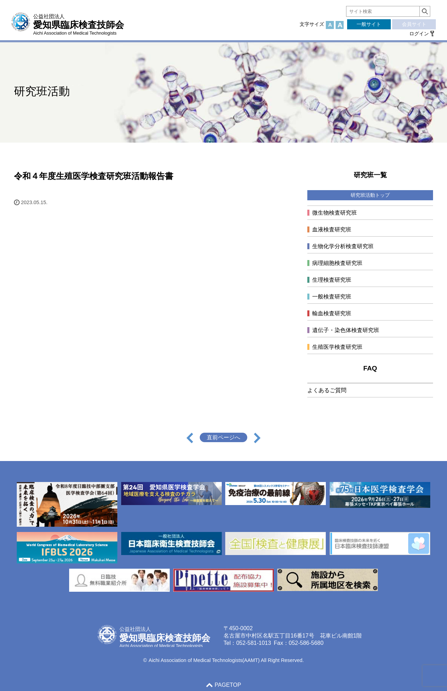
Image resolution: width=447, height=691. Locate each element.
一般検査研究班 (331, 297)
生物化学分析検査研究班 (343, 246)
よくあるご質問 (326, 390)
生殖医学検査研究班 (337, 347)
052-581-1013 (253, 643)
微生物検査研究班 (334, 213)
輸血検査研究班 (331, 313)
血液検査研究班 (331, 229)
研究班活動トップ (370, 195)
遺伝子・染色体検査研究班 (345, 330)
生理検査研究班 (331, 280)
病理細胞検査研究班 (337, 263)
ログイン (419, 33)
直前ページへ (223, 437)
